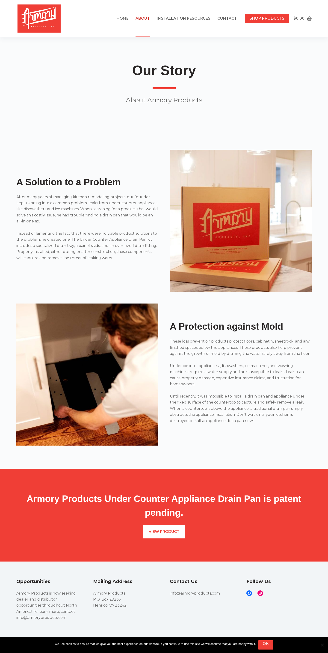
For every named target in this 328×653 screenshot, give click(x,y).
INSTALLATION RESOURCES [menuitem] (183, 18)
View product (164, 531)
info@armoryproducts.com (41, 617)
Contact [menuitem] (227, 18)
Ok (266, 643)
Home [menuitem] (123, 18)
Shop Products (267, 18)
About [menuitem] (143, 18)
